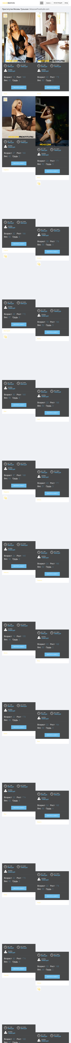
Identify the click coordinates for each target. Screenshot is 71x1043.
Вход (66, 3)
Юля (37, 1035)
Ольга (6, 1035)
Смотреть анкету (18, 147)
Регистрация (58, 3)
